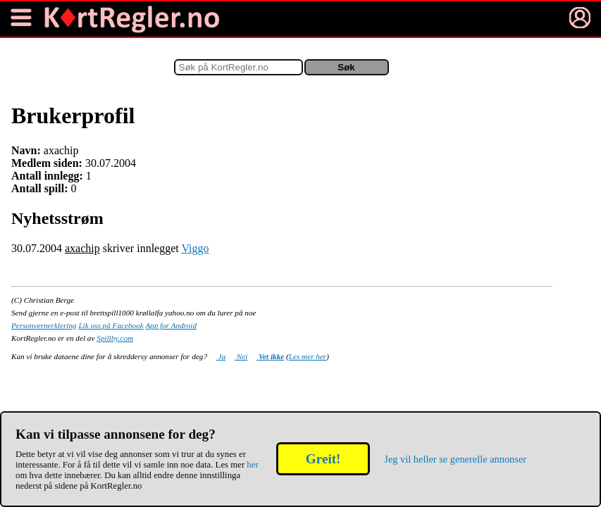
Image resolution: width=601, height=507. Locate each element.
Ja (220, 356)
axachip (82, 248)
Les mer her (307, 356)
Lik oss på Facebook (110, 325)
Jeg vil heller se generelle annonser (455, 459)
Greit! (323, 458)
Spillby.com (115, 338)
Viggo (195, 248)
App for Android (171, 325)
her (252, 465)
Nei (241, 356)
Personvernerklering (44, 325)
